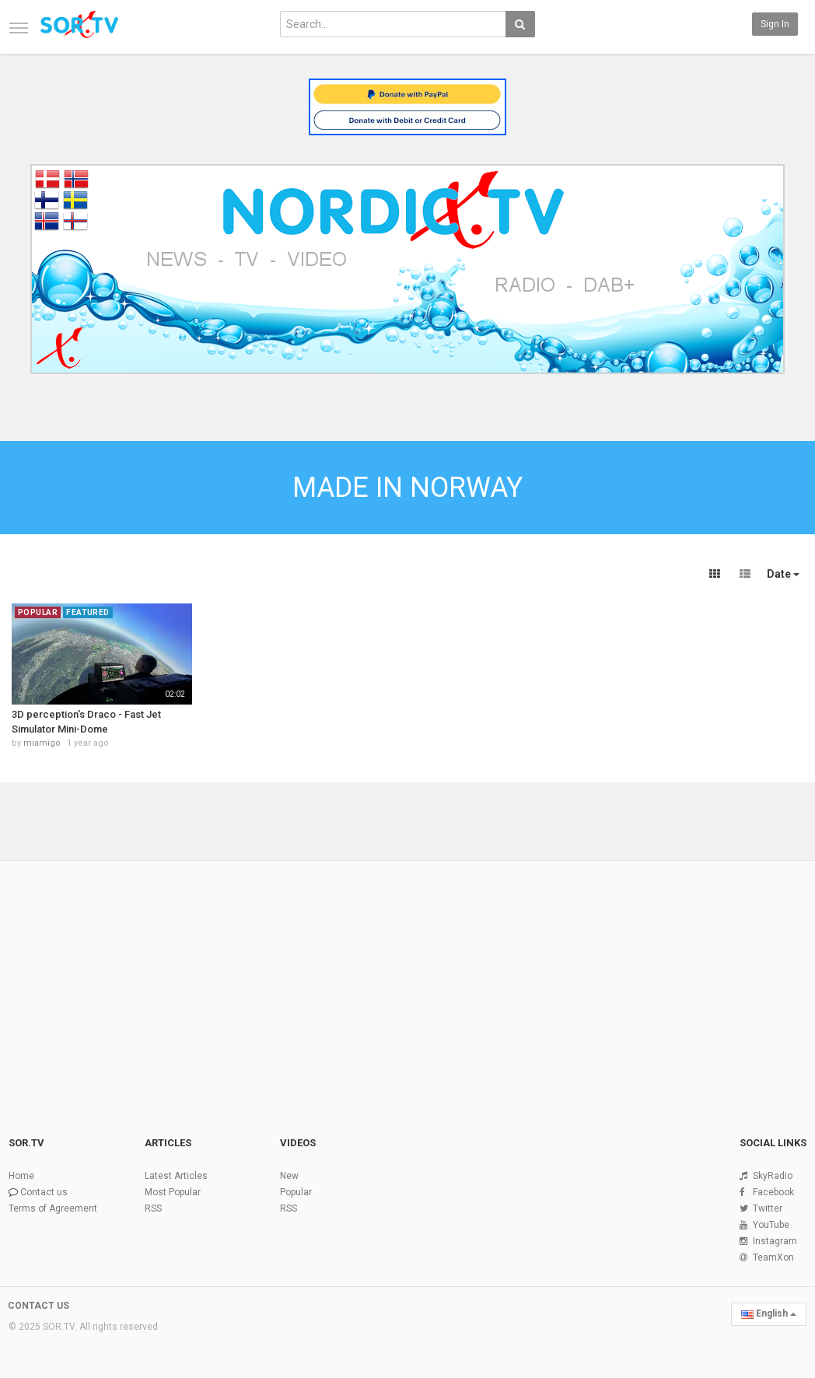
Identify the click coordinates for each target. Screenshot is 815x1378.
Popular (296, 1192)
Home (21, 1175)
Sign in (775, 24)
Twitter (767, 1208)
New (289, 1175)
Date (783, 574)
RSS (153, 1208)
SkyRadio (772, 1175)
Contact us (44, 1192)
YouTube (771, 1224)
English (768, 1313)
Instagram (775, 1241)
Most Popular (173, 1192)
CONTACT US (38, 1305)
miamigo (42, 743)
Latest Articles (176, 1175)
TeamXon (773, 1257)
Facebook (773, 1192)
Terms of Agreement (53, 1208)
